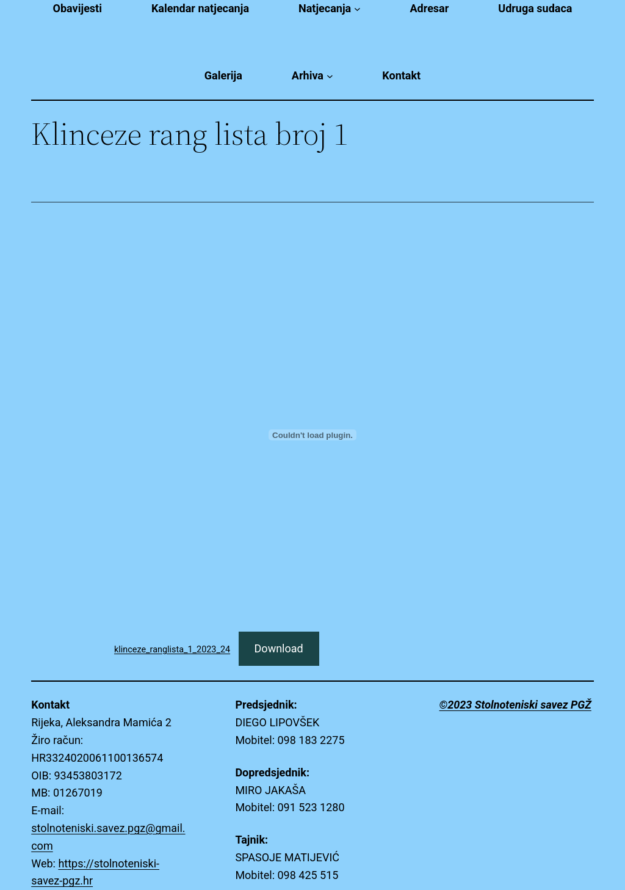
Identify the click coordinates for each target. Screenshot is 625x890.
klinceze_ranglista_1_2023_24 (172, 649)
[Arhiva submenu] (330, 76)
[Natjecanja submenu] (357, 8)
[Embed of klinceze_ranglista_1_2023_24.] (312, 435)
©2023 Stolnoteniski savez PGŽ (515, 704)
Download (279, 648)
